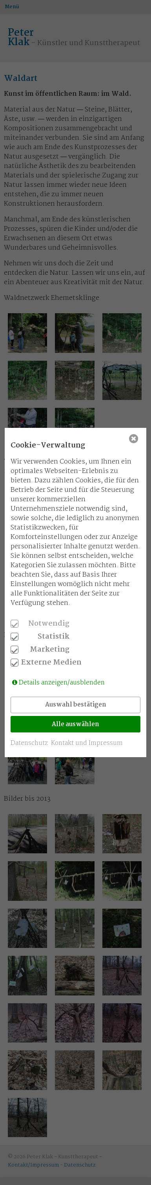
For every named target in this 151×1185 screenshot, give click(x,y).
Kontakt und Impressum (87, 743)
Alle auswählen (75, 724)
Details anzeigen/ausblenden (62, 683)
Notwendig (48, 623)
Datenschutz (29, 743)
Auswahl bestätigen (75, 705)
